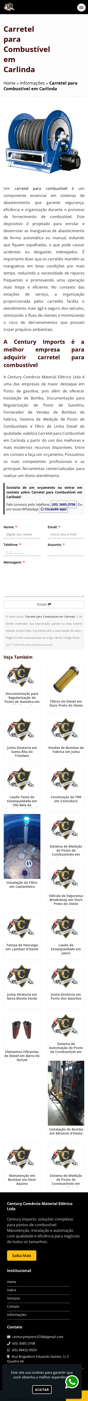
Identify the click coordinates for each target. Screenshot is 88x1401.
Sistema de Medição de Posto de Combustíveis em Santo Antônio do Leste (66, 1183)
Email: (54, 527)
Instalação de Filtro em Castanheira (22, 884)
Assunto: (56, 544)
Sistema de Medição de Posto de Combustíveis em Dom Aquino (66, 852)
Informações (17, 1314)
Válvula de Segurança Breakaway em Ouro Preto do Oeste (66, 899)
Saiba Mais (21, 1255)
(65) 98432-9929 (24, 1350)
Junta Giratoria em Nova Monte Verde (22, 996)
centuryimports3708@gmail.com (37, 1336)
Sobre (11, 1290)
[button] (81, 8)
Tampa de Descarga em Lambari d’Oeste (22, 947)
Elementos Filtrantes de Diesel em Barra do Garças (22, 1055)
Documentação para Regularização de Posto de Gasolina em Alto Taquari (22, 699)
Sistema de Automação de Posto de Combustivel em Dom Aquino (66, 1049)
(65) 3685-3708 (63, 504)
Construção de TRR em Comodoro (66, 799)
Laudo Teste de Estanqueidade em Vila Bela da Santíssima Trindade (22, 803)
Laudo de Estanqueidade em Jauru (66, 949)
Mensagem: (14, 562)
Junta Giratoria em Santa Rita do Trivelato (22, 751)
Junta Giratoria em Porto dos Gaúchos (66, 996)
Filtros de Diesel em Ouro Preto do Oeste (66, 703)
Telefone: (12, 544)
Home (11, 1282)
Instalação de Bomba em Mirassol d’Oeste (66, 1131)
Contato (13, 1306)
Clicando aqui (53, 509)
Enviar (44, 604)
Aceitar (42, 1389)
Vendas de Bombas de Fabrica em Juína (66, 749)
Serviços (13, 1298)
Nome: (10, 527)
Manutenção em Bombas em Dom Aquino (22, 1179)
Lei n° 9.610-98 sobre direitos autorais (29, 644)
